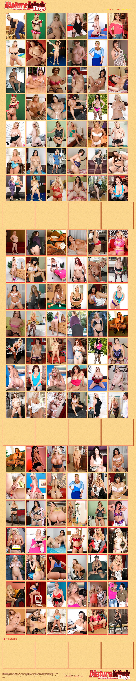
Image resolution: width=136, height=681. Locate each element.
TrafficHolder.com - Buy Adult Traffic (73, 676)
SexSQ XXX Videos (114, 9)
